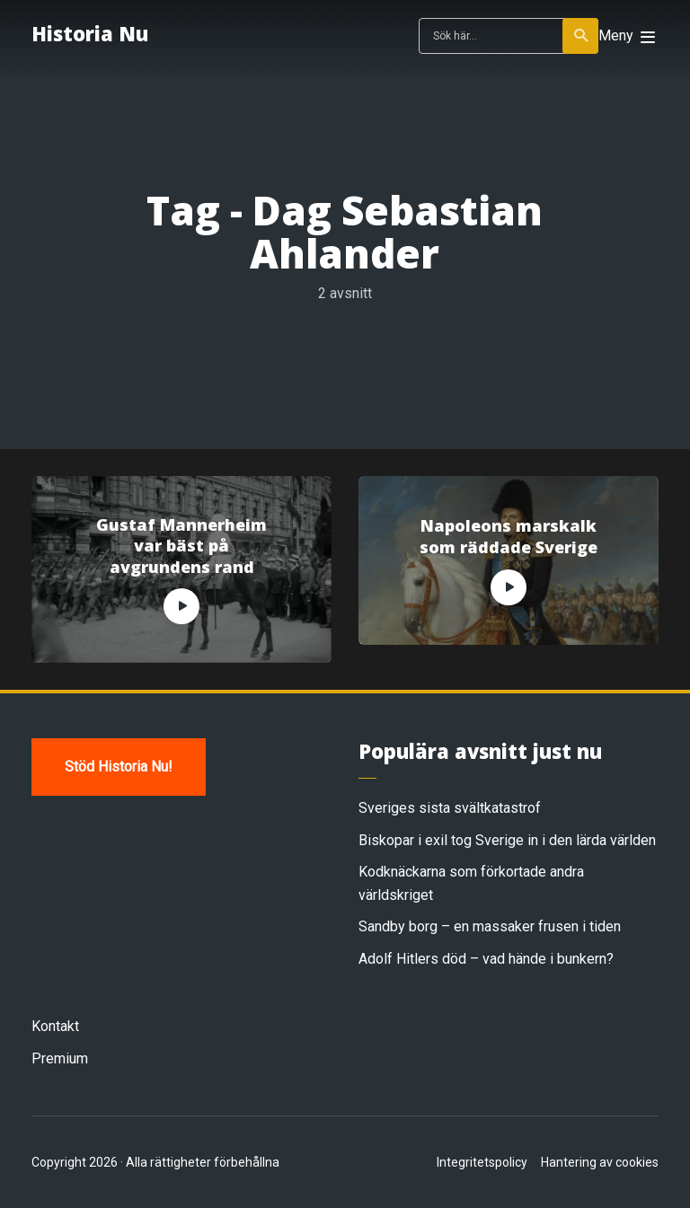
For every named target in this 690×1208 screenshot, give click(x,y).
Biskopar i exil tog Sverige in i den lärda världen (507, 840)
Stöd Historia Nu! (118, 766)
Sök (582, 36)
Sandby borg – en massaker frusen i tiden (489, 926)
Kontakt (55, 1026)
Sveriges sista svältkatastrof (449, 807)
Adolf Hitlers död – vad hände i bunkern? (486, 958)
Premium (59, 1058)
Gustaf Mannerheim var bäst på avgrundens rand (181, 546)
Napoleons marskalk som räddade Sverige (508, 536)
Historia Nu (89, 33)
